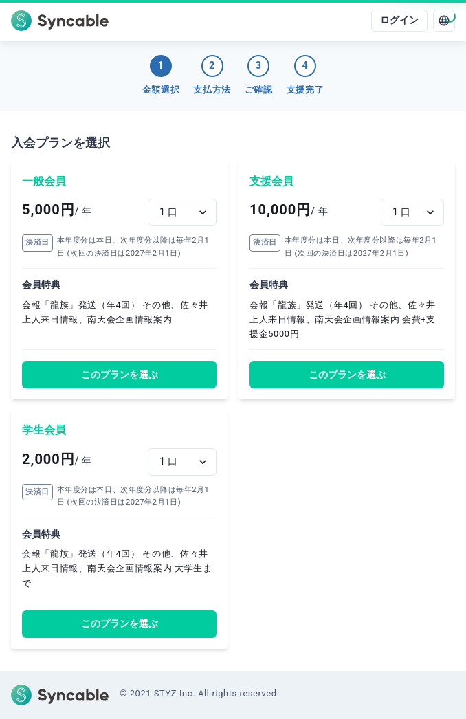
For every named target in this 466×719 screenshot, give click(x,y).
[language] (444, 21)
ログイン (399, 20)
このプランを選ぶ (119, 375)
